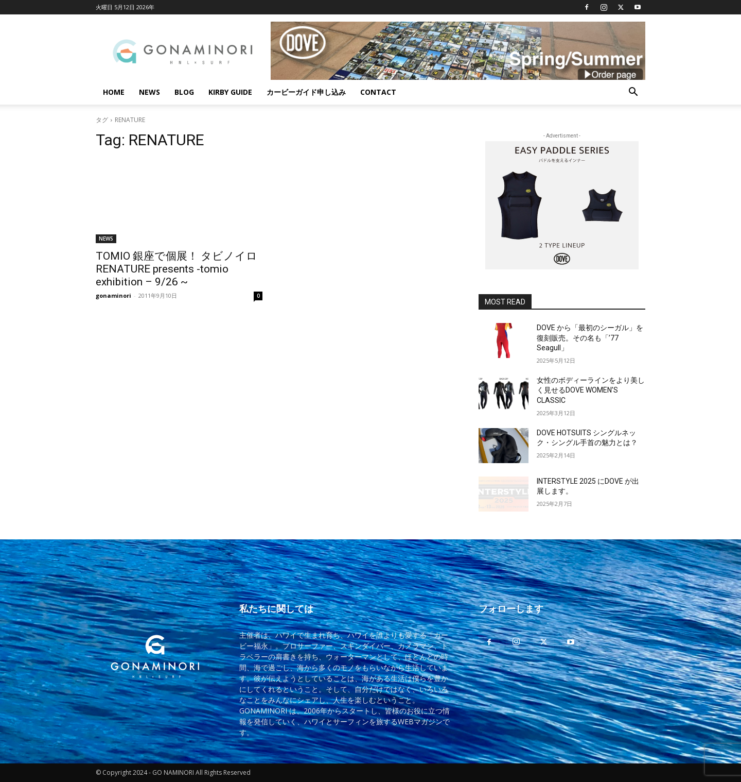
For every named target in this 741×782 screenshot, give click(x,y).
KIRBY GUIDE (230, 92)
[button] (633, 93)
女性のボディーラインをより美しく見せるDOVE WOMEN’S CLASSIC (591, 390)
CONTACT (378, 92)
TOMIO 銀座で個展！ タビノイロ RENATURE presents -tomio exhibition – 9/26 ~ (176, 269)
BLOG (184, 92)
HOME (114, 92)
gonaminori (113, 295)
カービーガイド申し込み (306, 92)
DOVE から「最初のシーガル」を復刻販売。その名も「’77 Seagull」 (590, 338)
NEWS (149, 92)
